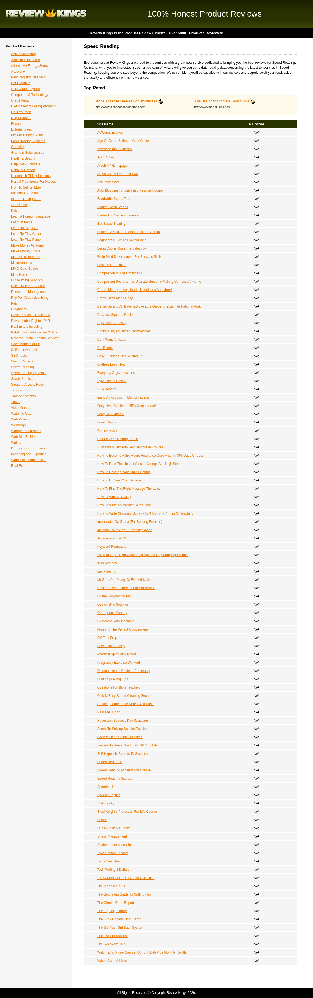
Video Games (21, 408)
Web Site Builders (24, 437)
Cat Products (20, 83)
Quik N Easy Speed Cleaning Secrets (124, 696)
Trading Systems (23, 396)
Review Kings (46, 14)
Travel (15, 402)
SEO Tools (19, 356)
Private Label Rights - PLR (30, 321)
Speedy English (108, 795)
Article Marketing (23, 54)
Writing (16, 442)
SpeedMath (105, 787)
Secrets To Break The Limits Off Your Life (127, 745)
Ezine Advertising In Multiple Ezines (123, 397)
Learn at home (21, 222)
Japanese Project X (111, 538)
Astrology (18, 71)
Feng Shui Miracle (110, 414)
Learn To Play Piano (26, 240)
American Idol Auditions (114, 149)
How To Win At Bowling (114, 497)
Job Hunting (20, 205)
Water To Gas (21, 413)
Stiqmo (102, 820)
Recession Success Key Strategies (123, 720)
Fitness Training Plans (27, 135)
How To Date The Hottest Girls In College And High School (140, 464)
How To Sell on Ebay (26, 187)
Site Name (105, 124)
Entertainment (21, 129)
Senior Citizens (22, 361)
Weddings (18, 425)
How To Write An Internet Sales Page (124, 505)
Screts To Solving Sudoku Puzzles (122, 729)
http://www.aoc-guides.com (212, 106)
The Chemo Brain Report (115, 903)
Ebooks (16, 124)
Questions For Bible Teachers (119, 687)
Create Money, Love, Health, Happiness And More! (134, 290)
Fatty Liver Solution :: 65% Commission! (126, 406)
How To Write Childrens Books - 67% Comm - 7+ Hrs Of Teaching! (145, 513)
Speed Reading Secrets (114, 778)
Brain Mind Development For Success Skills (129, 257)
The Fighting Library (112, 911)
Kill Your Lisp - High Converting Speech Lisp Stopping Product (142, 555)
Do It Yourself (21, 112)
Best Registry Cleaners (28, 77)
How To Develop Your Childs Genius (124, 472)
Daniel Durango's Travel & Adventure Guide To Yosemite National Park (149, 306)
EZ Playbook (106, 389)
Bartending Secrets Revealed (118, 215)
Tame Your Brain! (109, 861)
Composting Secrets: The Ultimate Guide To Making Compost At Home (149, 282)
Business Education (111, 265)
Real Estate (19, 466)
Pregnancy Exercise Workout (118, 663)
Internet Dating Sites (26, 199)
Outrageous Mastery (112, 613)
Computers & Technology (29, 95)
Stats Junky (105, 803)
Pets (14, 303)
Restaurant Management (29, 292)
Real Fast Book (108, 712)
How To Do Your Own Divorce (119, 480)
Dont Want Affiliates (111, 340)
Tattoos (16, 390)
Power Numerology (111, 646)
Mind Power (19, 274)
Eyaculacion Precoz (111, 381)
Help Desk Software (25, 164)
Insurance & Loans (25, 193)
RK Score (256, 124)
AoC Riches (106, 157)
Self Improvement (24, 350)
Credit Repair (21, 100)
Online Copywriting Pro (114, 596)
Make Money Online (26, 251)
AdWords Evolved (110, 132)
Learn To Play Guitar (26, 234)
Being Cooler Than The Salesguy (121, 248)
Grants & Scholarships (27, 153)
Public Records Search (28, 286)
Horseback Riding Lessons (31, 176)
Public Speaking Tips (112, 679)
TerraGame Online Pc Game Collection (125, 878)
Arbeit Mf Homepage (112, 166)
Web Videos (20, 419)
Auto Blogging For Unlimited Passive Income (130, 190)
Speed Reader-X (109, 762)
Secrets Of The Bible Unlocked (120, 737)
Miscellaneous (21, 263)
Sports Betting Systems (28, 373)
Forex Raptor (107, 422)
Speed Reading (22, 367)
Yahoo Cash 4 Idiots (112, 961)
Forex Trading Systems (28, 141)
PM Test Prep (107, 638)
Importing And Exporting (28, 454)
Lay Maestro (106, 571)
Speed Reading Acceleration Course (124, 770)
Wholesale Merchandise (28, 460)
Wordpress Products (26, 431)
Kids (14, 211)
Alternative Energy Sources (31, 66)
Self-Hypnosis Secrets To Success (122, 754)
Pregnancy (19, 309)
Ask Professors (108, 182)
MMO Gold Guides (24, 269)
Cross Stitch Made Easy (115, 298)
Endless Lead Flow (111, 364)
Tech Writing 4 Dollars (113, 870)
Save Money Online (25, 344)
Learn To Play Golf (24, 228)
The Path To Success (112, 936)
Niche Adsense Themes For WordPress (126, 101)
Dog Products (21, 118)
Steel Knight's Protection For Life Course (127, 812)
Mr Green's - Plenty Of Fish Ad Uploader (126, 580)
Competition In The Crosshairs (119, 273)
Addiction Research (25, 60)
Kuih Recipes (107, 563)
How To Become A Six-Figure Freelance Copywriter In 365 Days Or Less (150, 455)
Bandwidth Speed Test (113, 199)
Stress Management (112, 836)
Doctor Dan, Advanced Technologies (124, 331)
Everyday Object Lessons (116, 373)
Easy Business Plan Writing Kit (120, 356)
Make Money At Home (27, 245)
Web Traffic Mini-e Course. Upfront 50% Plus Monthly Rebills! (142, 952)
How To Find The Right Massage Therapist (128, 489)
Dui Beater (105, 348)
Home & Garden (23, 170)
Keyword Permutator (112, 547)
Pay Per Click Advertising (29, 298)
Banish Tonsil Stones (112, 207)
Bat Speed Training (111, 224)
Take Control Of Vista (112, 853)
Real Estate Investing (26, 327)
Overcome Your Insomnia (116, 621)
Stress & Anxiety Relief (27, 385)
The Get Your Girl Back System (120, 928)
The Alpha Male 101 (112, 886)
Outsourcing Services (27, 280)
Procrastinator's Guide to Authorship (123, 671)
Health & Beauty (23, 158)
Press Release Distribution (30, 315)
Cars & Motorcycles (25, 89)
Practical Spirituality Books (116, 654)
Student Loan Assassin (114, 845)
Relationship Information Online (34, 332)
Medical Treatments (25, 257)
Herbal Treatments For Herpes (33, 182)
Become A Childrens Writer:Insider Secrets (128, 232)
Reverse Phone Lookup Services (35, 338)
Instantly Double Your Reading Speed (124, 530)
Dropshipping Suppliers (28, 448)
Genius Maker (107, 431)
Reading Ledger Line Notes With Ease (125, 704)
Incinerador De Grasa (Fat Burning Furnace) (129, 522)
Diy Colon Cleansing (112, 323)
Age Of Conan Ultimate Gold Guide (221, 101)
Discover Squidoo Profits (115, 315)
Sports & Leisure (23, 379)
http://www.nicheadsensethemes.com (120, 106)
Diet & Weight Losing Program (33, 106)
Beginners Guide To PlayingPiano (122, 240)
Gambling (18, 147)
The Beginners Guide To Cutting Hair (124, 894)
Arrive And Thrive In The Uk (117, 174)
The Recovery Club (111, 944)
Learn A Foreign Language (30, 216)
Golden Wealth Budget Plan (117, 439)
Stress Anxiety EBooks (114, 828)
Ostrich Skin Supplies (113, 605)
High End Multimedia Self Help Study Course (130, 447)
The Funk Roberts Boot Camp (119, 919)
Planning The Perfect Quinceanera (122, 629)
